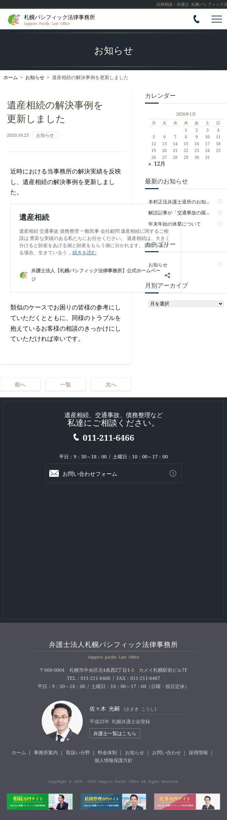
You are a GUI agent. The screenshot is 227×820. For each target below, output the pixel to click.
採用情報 (198, 752)
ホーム (19, 752)
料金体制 (107, 752)
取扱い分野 (78, 752)
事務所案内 (46, 752)
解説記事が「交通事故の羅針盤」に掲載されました (186, 212)
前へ (20, 384)
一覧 (65, 384)
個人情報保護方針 (113, 760)
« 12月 (156, 163)
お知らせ (45, 135)
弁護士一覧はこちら (114, 733)
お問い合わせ (166, 752)
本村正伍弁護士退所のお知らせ (181, 201)
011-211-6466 (108, 437)
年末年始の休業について (174, 223)
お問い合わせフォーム (90, 473)
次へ (111, 384)
